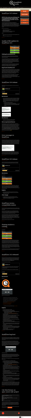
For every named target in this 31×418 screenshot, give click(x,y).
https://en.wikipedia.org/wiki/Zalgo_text (12, 364)
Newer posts (17, 413)
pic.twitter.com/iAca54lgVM (7, 304)
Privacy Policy (18, 7)
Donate (24, 11)
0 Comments (3, 37)
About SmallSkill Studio (5, 7)
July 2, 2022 (15, 305)
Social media (25, 14)
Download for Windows (5, 170)
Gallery (9, 7)
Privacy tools (24, 20)
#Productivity (9, 301)
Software (14, 7)
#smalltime (12, 301)
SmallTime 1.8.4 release (9, 82)
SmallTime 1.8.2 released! (10, 254)
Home (1, 7)
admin (6, 9)
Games (11, 7)
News (7, 14)
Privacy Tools (22, 7)
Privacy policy (24, 22)
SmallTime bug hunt (8, 334)
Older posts (5, 413)
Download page (10, 407)
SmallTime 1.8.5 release (9, 13)
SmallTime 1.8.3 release (9, 159)
